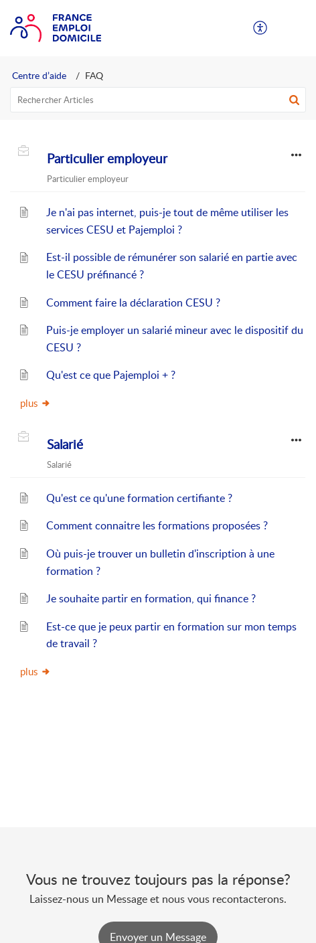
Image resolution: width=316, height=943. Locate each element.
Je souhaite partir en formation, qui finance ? (151, 598)
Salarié (65, 444)
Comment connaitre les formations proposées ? (157, 525)
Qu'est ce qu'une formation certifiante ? (139, 498)
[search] (158, 99)
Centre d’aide (39, 75)
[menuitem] (261, 28)
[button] (261, 28)
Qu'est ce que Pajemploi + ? (110, 374)
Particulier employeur (107, 158)
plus (35, 403)
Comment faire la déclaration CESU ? (133, 302)
